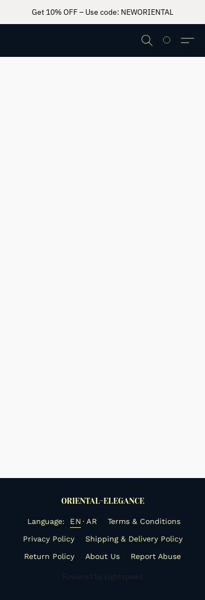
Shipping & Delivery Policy (134, 538)
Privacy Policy (48, 538)
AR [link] (91, 521)
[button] (147, 40)
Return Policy (49, 556)
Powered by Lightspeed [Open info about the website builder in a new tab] (102, 576)
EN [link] (75, 521)
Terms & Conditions (144, 521)
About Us (102, 556)
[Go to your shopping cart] (172, 40)
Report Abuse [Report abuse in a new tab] (156, 556)
